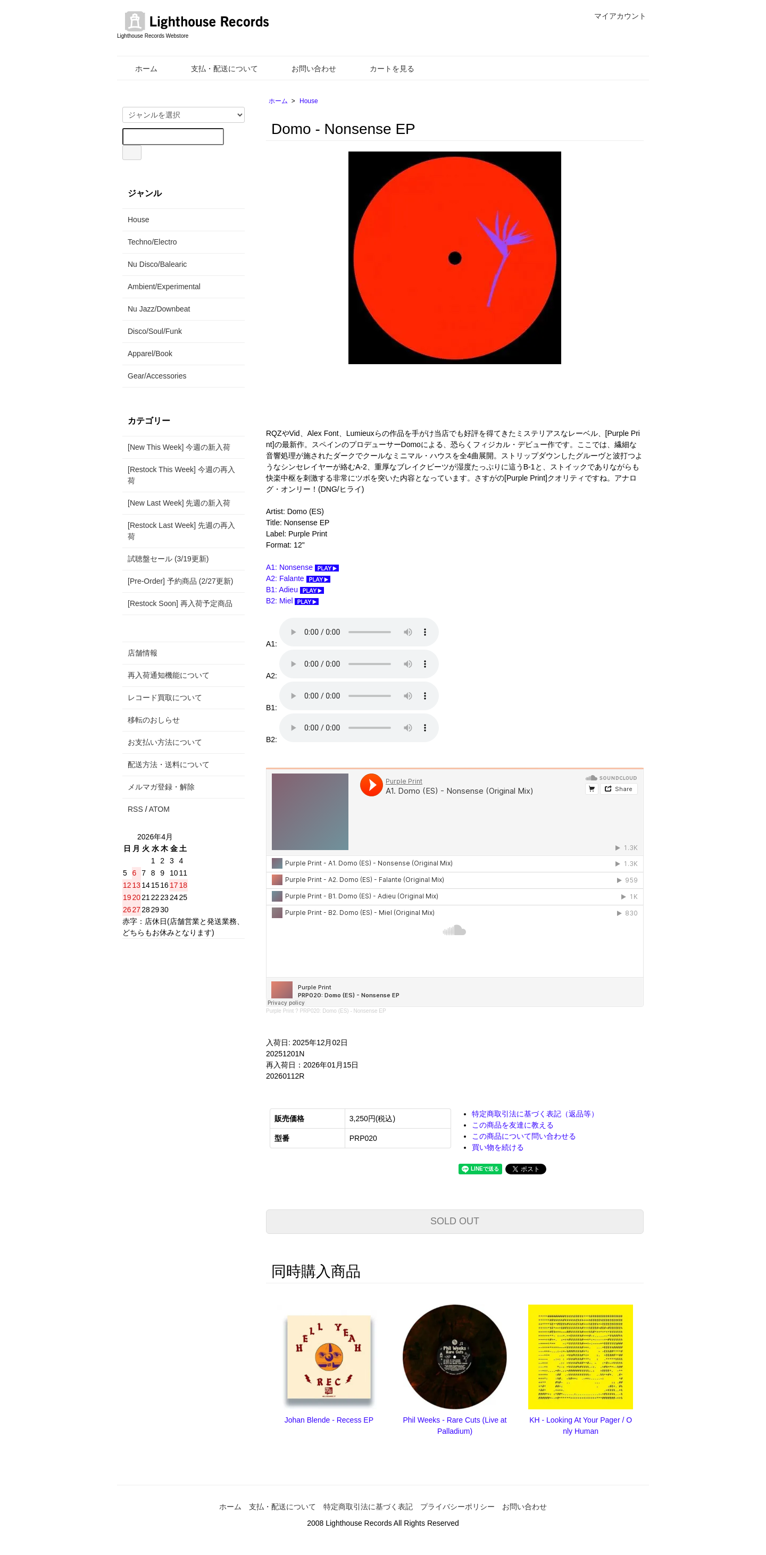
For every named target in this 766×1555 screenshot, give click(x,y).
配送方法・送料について (169, 764)
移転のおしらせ (154, 720)
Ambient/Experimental (164, 286)
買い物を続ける (498, 1147)
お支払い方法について (165, 742)
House (308, 101)
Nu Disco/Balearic (157, 264)
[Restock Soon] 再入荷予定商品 (180, 603)
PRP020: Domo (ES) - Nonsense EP (342, 1011)
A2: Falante (298, 578)
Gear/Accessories (157, 376)
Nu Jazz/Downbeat (159, 309)
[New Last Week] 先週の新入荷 (179, 503)
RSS (135, 809)
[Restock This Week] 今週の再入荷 (181, 475)
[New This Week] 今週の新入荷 (179, 447)
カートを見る (384, 68)
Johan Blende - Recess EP (329, 1420)
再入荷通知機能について (169, 675)
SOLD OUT (454, 1221)
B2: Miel (292, 600)
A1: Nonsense (302, 567)
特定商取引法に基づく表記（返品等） (535, 1113)
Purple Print (280, 1011)
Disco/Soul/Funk (155, 331)
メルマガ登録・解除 (161, 787)
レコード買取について (165, 697)
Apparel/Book (150, 353)
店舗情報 (142, 653)
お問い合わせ (306, 68)
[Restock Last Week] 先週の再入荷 (181, 531)
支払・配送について (217, 68)
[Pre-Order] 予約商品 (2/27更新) (180, 581)
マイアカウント (614, 16)
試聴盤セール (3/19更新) (168, 558)
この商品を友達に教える (513, 1125)
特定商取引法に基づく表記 (368, 1506)
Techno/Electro (152, 242)
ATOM (159, 809)
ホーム (138, 68)
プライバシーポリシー (457, 1506)
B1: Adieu (295, 589)
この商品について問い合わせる (524, 1136)
